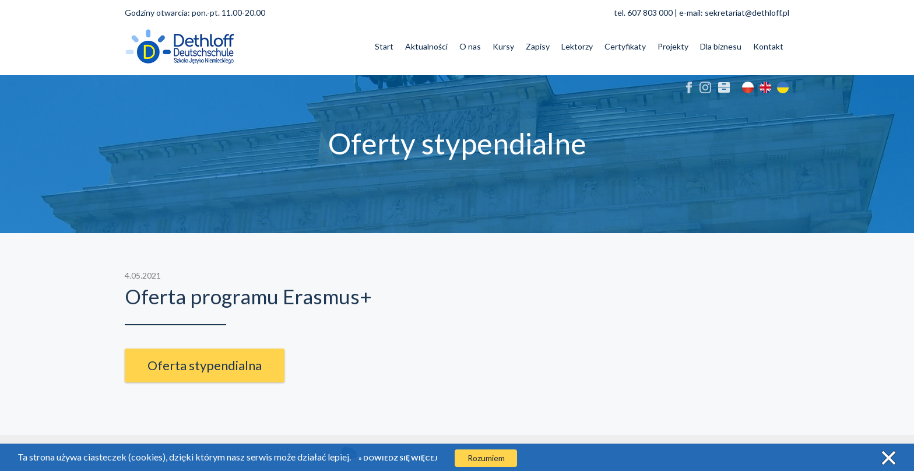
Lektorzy (577, 46)
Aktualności (426, 46)
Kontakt (768, 46)
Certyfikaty (625, 46)
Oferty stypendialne (457, 143)
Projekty (673, 46)
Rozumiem (486, 458)
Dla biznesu (720, 46)
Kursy (503, 46)
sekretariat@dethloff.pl (747, 12)
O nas (470, 46)
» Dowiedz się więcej (397, 458)
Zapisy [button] (538, 46)
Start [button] (384, 46)
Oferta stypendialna (204, 365)
